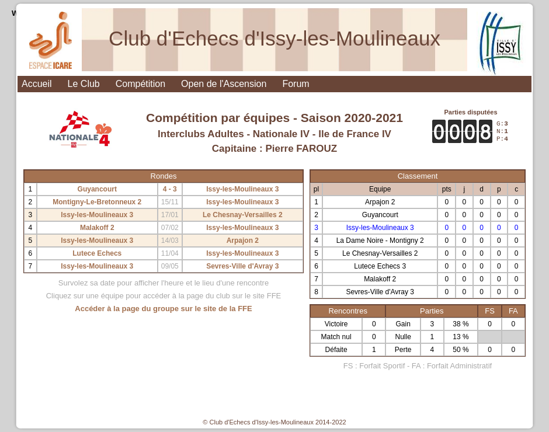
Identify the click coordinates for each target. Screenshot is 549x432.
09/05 (170, 266)
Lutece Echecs (96, 253)
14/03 (170, 240)
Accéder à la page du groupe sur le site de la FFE (163, 308)
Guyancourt (97, 189)
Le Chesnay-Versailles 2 (243, 215)
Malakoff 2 (97, 228)
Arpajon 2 (243, 240)
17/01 (170, 215)
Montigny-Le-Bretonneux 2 (97, 202)
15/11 (170, 202)
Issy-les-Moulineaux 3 (242, 189)
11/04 (170, 253)
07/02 (170, 228)
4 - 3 (170, 189)
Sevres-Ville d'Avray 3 (242, 266)
